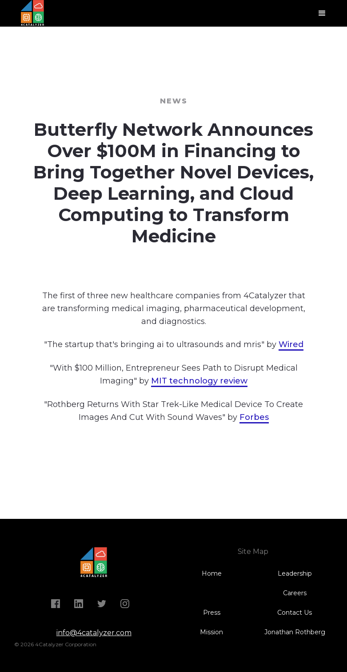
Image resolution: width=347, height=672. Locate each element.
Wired (291, 344)
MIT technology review (199, 381)
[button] (322, 13)
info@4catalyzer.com (94, 633)
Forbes (254, 417)
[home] (34, 13)
